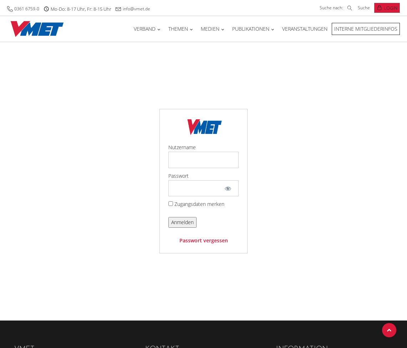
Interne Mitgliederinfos (365, 28)
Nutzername (182, 147)
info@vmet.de (136, 9)
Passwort (178, 175)
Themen (178, 28)
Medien (210, 28)
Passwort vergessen (203, 240)
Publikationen (250, 28)
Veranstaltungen (304, 28)
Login (390, 8)
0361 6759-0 (26, 9)
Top (389, 330)
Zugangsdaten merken (196, 204)
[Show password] (228, 188)
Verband (145, 28)
